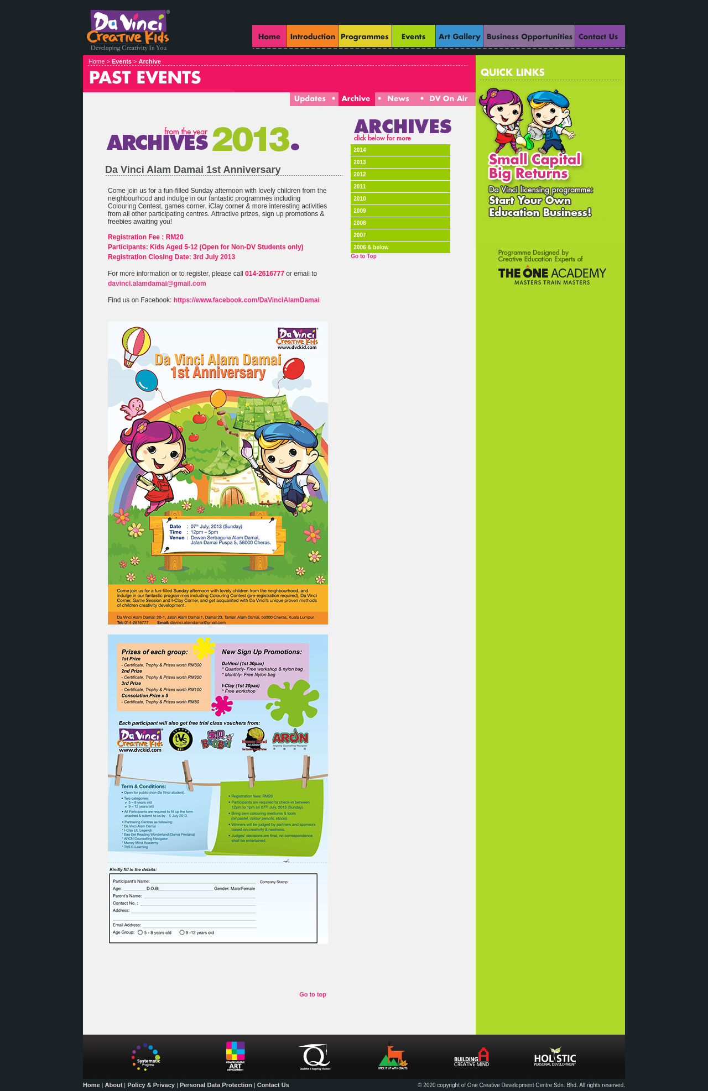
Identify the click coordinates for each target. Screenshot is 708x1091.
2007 (359, 235)
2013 (359, 162)
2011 (359, 186)
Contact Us (273, 1085)
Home (91, 1085)
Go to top (312, 994)
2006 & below (370, 247)
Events (122, 61)
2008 (359, 223)
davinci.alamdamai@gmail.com (157, 283)
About (114, 1085)
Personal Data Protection (216, 1085)
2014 (359, 150)
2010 (359, 199)
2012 (359, 174)
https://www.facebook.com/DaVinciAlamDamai (247, 300)
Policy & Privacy (151, 1085)
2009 (359, 211)
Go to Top (363, 256)
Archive (150, 61)
